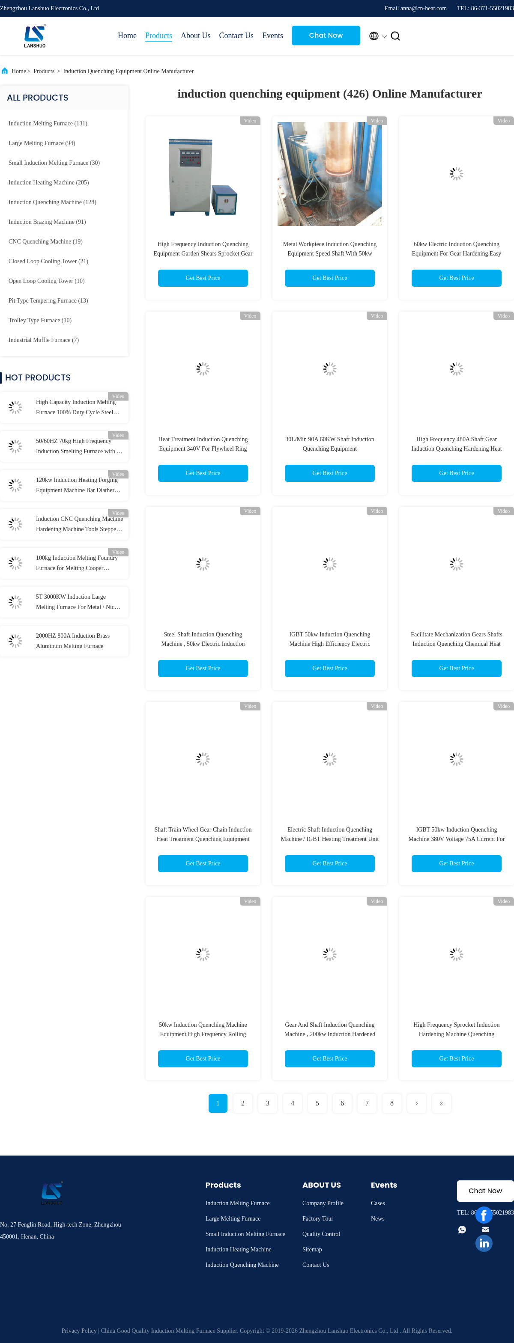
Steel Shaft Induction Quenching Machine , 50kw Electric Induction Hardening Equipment (203, 644)
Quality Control (321, 1234)
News (378, 1218)
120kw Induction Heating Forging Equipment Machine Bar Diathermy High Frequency (79, 486)
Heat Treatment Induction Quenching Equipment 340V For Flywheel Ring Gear (203, 448)
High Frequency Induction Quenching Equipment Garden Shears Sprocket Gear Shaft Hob (203, 253)
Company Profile (323, 1203)
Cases (378, 1203)
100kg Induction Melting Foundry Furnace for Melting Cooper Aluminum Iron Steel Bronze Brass (78, 564)
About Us (196, 35)
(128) (52, 202)
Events (272, 35)
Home (127, 35)
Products (158, 35)
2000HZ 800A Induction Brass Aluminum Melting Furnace (73, 641)
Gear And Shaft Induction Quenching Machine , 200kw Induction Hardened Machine (330, 1034)
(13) (48, 300)
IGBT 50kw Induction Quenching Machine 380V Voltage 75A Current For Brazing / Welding (456, 839)
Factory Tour (317, 1218)
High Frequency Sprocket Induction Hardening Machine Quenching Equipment (456, 1034)
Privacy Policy (79, 1331)
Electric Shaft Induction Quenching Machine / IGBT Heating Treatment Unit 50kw (330, 839)
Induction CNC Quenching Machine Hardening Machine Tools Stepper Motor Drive (79, 525)
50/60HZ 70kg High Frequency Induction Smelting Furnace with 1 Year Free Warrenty (78, 447)
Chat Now (326, 35)
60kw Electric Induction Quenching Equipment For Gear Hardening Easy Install (456, 253)
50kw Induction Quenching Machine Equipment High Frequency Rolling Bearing (203, 1034)
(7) (44, 340)
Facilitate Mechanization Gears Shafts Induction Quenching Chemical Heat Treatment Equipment (456, 644)
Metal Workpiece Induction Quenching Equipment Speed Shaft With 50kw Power (330, 253)
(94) (42, 143)
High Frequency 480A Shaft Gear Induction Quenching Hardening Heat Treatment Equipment (456, 448)
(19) (46, 241)
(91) (47, 222)
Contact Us (236, 35)
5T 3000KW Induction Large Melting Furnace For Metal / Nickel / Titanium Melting (79, 603)
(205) (49, 182)
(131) (48, 123)
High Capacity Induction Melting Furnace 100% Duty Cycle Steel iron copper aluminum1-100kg (76, 408)
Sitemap (312, 1249)
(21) (48, 261)
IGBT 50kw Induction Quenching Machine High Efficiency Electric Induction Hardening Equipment (329, 644)
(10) (47, 281)
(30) (54, 163)
